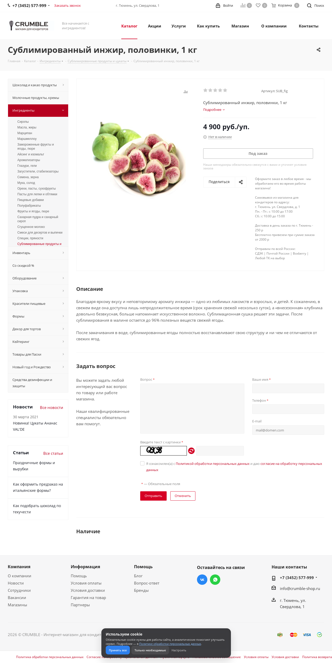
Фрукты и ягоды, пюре (33, 211)
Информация (85, 567)
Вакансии (17, 597)
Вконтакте (202, 579)
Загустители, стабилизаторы (38, 171)
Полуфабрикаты (29, 205)
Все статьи (53, 453)
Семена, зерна (28, 177)
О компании (19, 575)
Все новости (51, 407)
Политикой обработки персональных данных (213, 463)
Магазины (17, 604)
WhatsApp (215, 579)
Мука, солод (26, 183)
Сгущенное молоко (31, 227)
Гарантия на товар (88, 597)
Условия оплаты (86, 583)
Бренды (141, 590)
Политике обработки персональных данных (170, 644)
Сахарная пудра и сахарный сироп (37, 219)
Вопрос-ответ (146, 583)
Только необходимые (150, 650)
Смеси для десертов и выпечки (39, 232)
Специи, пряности (30, 238)
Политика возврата (317, 657)
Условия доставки (88, 590)
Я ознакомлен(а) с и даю (234, 466)
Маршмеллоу (27, 139)
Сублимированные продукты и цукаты (39, 246)
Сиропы (23, 122)
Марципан (24, 133)
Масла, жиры (26, 127)
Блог (138, 575)
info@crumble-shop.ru (300, 588)
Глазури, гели (27, 166)
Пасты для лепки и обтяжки (37, 194)
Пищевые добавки (30, 200)
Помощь (79, 575)
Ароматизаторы (28, 160)
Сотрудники (19, 590)
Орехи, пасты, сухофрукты (36, 188)
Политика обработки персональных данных (49, 657)
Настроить (179, 650)
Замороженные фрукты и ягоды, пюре (35, 146)
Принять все (118, 650)
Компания (19, 567)
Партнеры (80, 604)
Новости (16, 583)
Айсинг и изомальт (30, 154)
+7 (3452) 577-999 (297, 577)
